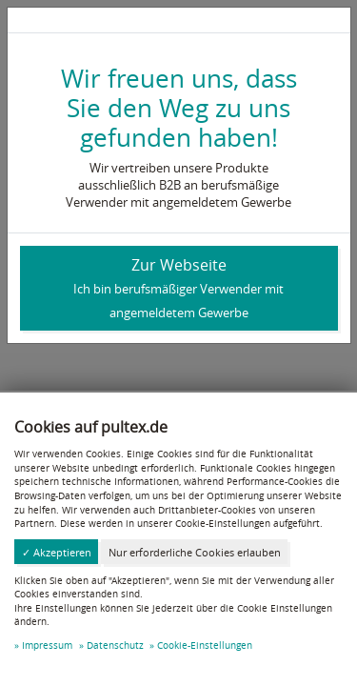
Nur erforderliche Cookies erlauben (195, 552)
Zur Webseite (178, 287)
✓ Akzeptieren (56, 552)
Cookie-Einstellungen (204, 645)
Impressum (47, 645)
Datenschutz (115, 645)
